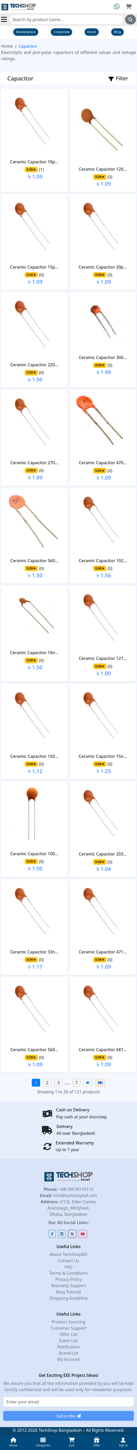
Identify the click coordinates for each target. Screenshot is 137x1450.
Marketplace (26, 31)
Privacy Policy (68, 1279)
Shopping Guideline (68, 1298)
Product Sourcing (68, 1322)
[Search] (66, 19)
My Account (68, 1359)
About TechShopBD (68, 1254)
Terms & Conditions (68, 1273)
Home (7, 46)
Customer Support (68, 1328)
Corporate (61, 31)
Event (91, 31)
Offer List (68, 1334)
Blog (117, 31)
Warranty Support (68, 1285)
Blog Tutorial (68, 1292)
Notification (68, 1347)
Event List (68, 1340)
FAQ (68, 1267)
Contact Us (68, 1260)
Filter (118, 78)
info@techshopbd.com (74, 1195)
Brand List (68, 1353)
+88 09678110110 (75, 1189)
